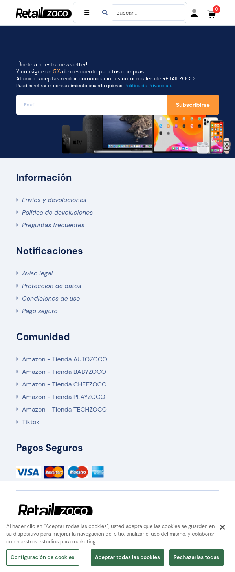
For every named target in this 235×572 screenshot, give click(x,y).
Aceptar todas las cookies (127, 557)
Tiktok (30, 422)
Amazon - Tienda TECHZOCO (64, 409)
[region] (117, 543)
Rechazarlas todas (196, 557)
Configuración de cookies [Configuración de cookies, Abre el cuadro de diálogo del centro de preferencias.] (43, 557)
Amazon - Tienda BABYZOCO (64, 372)
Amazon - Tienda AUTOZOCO (64, 359)
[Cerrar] (222, 527)
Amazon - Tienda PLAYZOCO (63, 397)
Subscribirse (193, 104)
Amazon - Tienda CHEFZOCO (64, 384)
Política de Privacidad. (148, 85)
